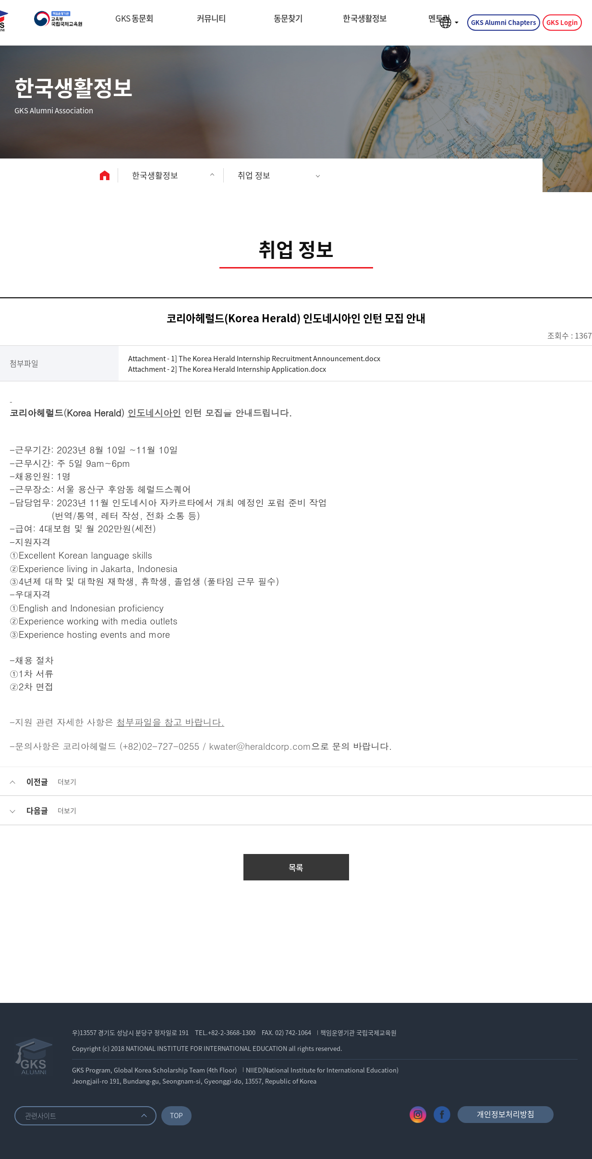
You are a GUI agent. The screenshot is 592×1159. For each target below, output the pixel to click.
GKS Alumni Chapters (502, 25)
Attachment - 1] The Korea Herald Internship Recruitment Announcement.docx (270, 358)
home (107, 175)
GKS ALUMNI (74, 26)
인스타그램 (418, 1114)
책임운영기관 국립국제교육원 (360, 1032)
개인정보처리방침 (505, 1114)
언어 (447, 26)
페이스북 (442, 1114)
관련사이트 (42, 1115)
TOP (180, 1115)
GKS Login (560, 25)
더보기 (67, 781)
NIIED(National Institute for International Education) (324, 1069)
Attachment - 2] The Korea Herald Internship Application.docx (239, 369)
